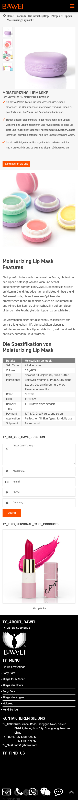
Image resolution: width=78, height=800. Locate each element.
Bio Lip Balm (39, 608)
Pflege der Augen (13, 697)
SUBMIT (12, 513)
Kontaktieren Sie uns (16, 164)
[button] (7, 29)
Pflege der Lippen (61, 15)
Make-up (8, 703)
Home (10, 15)
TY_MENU (11, 660)
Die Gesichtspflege (39, 15)
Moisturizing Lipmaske (20, 20)
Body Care (9, 673)
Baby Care (9, 691)
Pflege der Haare (13, 685)
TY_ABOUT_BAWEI (19, 622)
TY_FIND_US (14, 753)
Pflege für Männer (14, 679)
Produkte (21, 15)
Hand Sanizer (11, 710)
